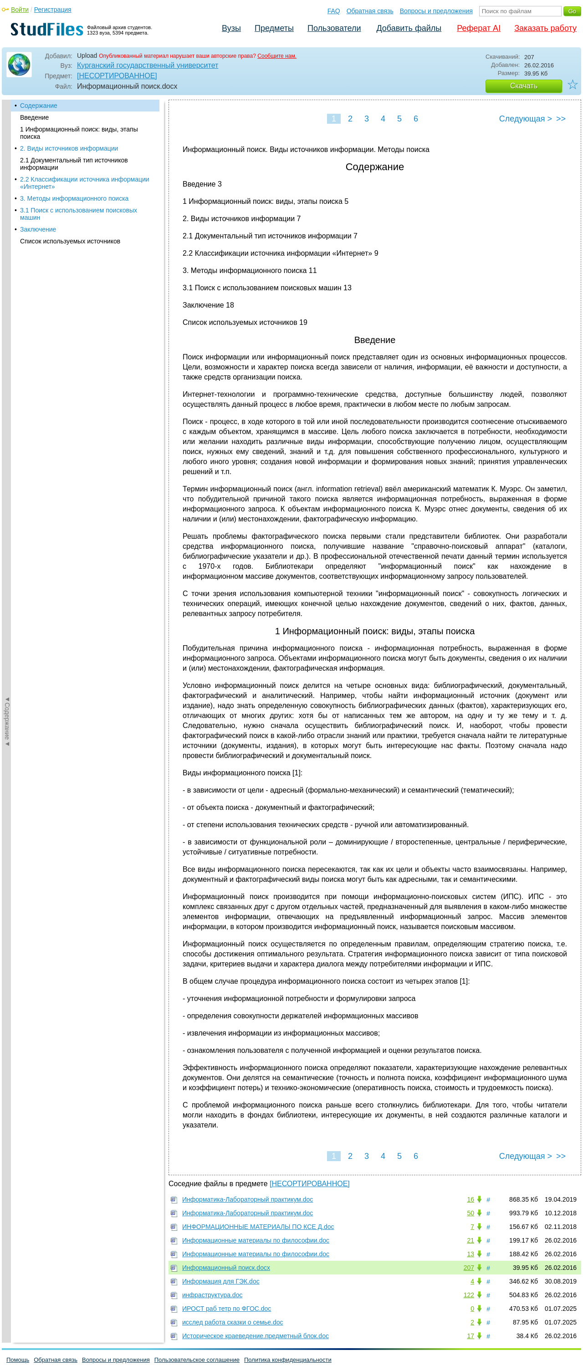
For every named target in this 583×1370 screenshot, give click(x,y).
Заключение (38, 229)
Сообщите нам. (277, 56)
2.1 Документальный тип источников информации (74, 164)
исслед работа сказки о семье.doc (232, 1322)
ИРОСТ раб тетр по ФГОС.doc (226, 1308)
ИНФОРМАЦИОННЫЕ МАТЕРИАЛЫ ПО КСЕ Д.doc (258, 1226)
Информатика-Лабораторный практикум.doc (247, 1199)
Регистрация (53, 9)
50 (470, 1213)
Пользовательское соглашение (197, 1359)
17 (470, 1336)
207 (469, 1267)
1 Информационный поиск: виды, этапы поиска (79, 133)
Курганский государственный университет (147, 65)
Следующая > (525, 118)
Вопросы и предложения (436, 11)
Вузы (231, 28)
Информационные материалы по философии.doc (255, 1240)
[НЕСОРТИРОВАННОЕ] (117, 76)
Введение (34, 117)
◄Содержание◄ (7, 259)
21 (470, 1240)
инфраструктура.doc (212, 1295)
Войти (20, 9)
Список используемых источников (70, 241)
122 (469, 1295)
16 (470, 1199)
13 (470, 1254)
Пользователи (334, 28)
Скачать (523, 86)
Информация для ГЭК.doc (221, 1281)
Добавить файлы (408, 28)
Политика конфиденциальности (288, 1359)
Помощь (17, 1359)
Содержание (38, 105)
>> (561, 118)
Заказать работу (545, 28)
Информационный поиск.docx (226, 1267)
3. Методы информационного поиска (74, 198)
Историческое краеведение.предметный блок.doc (255, 1336)
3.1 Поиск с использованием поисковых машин (78, 214)
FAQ (333, 11)
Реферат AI (479, 28)
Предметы (274, 28)
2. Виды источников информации (69, 148)
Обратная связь (370, 11)
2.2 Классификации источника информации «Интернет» (84, 183)
